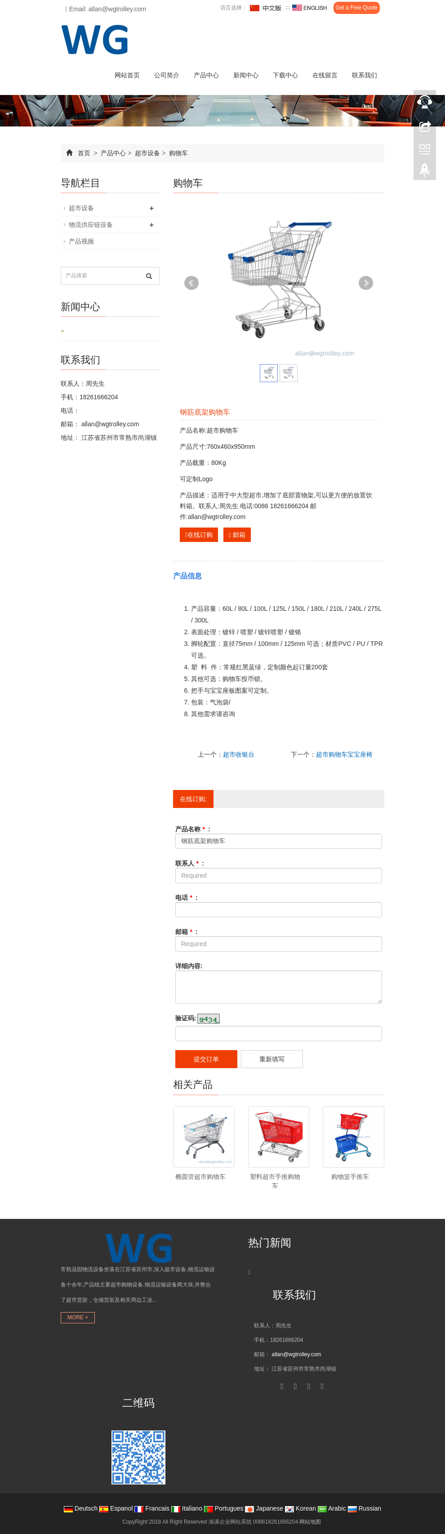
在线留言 (325, 75)
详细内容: (189, 966)
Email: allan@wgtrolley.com (105, 9)
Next (366, 283)
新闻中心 (245, 75)
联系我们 (364, 75)
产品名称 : (192, 829)
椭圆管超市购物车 (200, 1176)
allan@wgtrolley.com (109, 424)
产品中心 (206, 75)
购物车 (177, 153)
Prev (191, 283)
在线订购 (199, 534)
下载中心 (285, 75)
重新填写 (272, 1059)
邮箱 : (186, 931)
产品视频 (81, 241)
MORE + (77, 1317)
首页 (84, 153)
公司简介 (166, 75)
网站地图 (310, 1522)
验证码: (185, 1018)
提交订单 (206, 1059)
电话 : (186, 897)
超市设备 (147, 153)
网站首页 (127, 75)
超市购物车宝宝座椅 (344, 754)
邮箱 (237, 534)
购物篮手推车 (350, 1176)
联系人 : (189, 863)
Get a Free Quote (357, 8)
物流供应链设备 (91, 224)
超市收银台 (238, 754)
